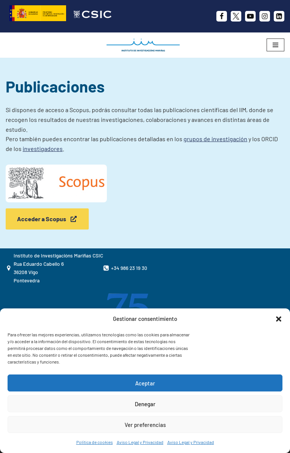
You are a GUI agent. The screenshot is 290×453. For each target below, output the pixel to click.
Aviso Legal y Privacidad (140, 442)
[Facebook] (221, 16)
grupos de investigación (215, 138)
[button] (278, 319)
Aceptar (145, 383)
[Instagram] (264, 16)
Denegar (145, 404)
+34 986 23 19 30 (129, 268)
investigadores (43, 148)
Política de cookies (94, 442)
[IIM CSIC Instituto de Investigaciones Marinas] (145, 45)
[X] (236, 16)
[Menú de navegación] (275, 45)
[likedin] (279, 16)
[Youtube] (250, 16)
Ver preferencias (145, 424)
